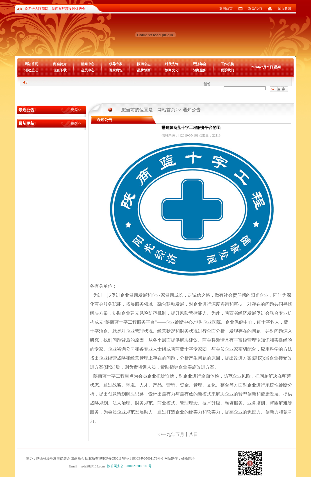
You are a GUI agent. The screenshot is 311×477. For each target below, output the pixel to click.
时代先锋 (171, 64)
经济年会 (199, 64)
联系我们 (255, 9)
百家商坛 (115, 70)
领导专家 (115, 64)
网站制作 (171, 458)
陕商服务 (199, 70)
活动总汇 (31, 70)
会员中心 (87, 70)
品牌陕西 (144, 70)
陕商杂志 (144, 64)
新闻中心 (87, 64)
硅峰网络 (188, 458)
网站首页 (31, 64)
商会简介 (60, 64)
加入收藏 (284, 9)
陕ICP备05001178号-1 (115, 458)
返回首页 (226, 9)
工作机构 (227, 64)
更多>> (76, 110)
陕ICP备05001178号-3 (148, 458)
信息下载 (60, 70)
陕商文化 (171, 70)
